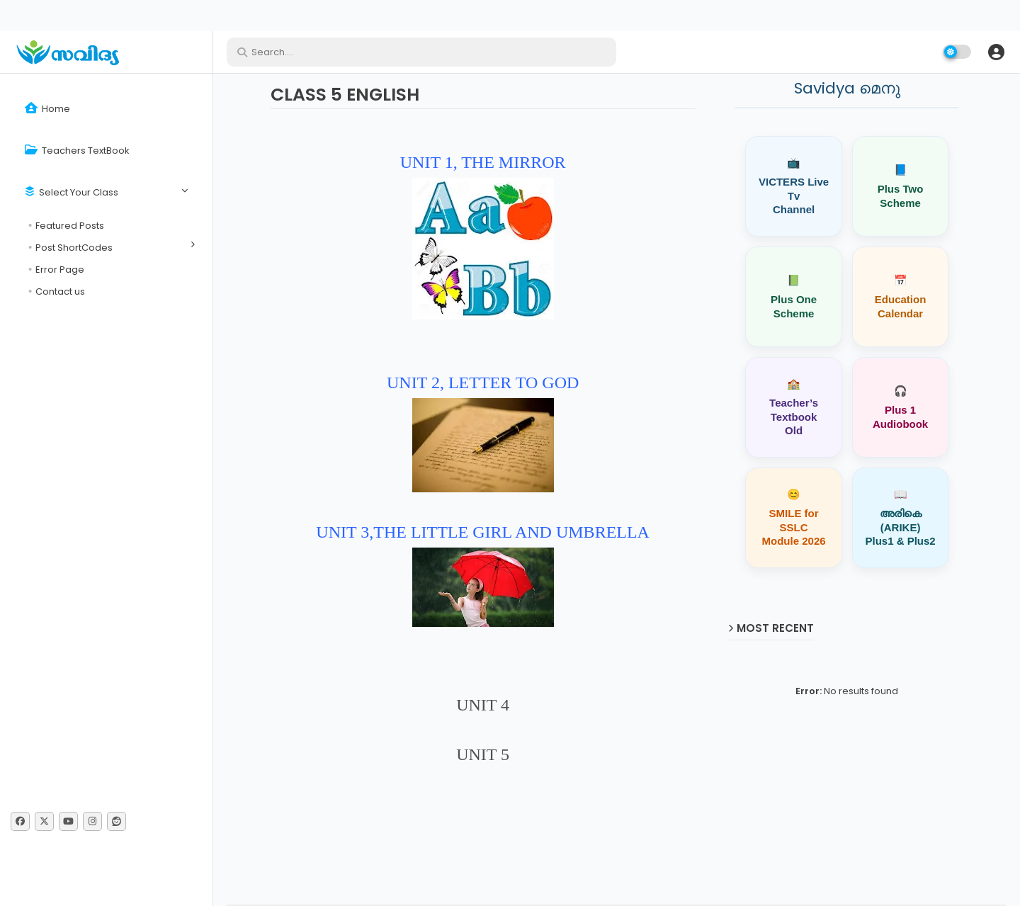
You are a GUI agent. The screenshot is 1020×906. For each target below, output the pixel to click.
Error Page (59, 269)
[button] (996, 52)
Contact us (60, 291)
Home (47, 108)
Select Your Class (71, 192)
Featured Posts (69, 225)
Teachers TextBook (77, 150)
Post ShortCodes (74, 247)
